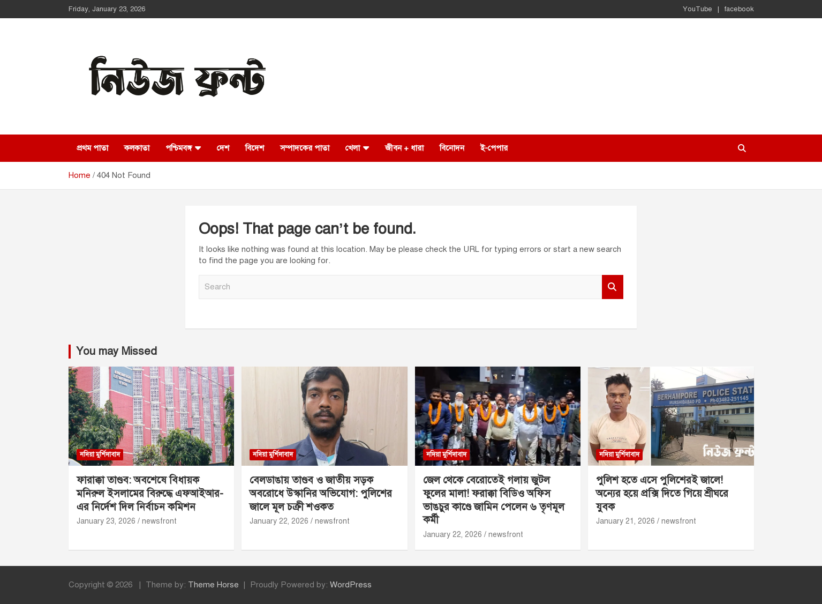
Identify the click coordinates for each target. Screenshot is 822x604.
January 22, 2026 (279, 521)
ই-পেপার (494, 148)
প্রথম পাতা (92, 148)
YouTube (697, 9)
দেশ (223, 148)
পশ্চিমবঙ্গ (178, 148)
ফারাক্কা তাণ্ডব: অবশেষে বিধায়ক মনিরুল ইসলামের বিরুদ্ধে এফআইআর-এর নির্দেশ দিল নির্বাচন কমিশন (150, 493)
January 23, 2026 (106, 521)
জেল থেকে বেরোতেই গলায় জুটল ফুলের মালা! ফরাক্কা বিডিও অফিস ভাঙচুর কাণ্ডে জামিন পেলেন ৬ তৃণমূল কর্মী (493, 500)
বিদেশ (254, 148)
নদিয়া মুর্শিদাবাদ (100, 454)
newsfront (159, 521)
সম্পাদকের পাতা (304, 148)
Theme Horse (213, 585)
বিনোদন (452, 148)
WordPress (351, 585)
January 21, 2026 (625, 521)
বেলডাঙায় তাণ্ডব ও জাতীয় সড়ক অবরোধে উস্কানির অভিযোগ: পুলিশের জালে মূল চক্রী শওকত (321, 493)
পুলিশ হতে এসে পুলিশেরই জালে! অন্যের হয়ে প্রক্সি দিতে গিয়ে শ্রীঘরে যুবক (662, 493)
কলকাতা (136, 148)
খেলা (352, 148)
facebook (739, 9)
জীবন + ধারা (404, 148)
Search (612, 287)
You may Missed (116, 351)
